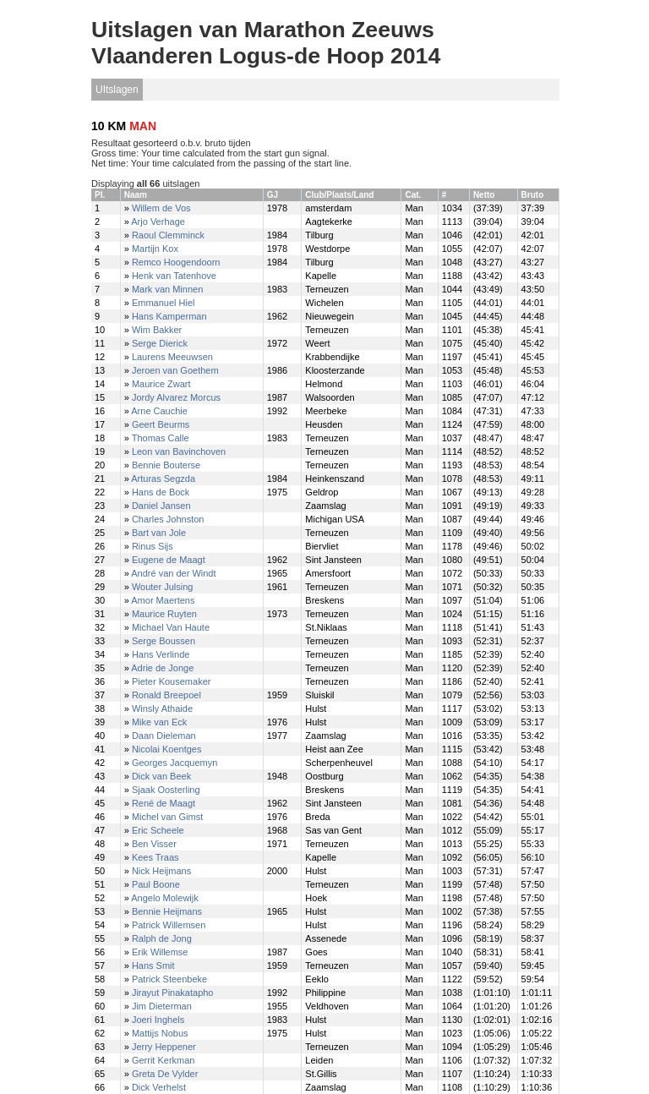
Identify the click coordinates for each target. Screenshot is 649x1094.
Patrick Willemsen (168, 925)
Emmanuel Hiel (163, 303)
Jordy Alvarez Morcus (176, 397)
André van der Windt (173, 573)
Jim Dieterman (162, 1006)
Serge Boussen (163, 641)
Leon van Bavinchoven (179, 451)
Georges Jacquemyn (175, 763)
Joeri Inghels (158, 1020)
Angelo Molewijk (164, 898)
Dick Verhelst (159, 1087)
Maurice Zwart (161, 384)
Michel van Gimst (167, 817)
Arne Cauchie (159, 411)
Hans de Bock (160, 492)
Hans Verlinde (161, 654)
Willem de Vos (161, 208)
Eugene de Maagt (168, 560)
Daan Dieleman (164, 735)
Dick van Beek (161, 776)
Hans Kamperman (169, 316)
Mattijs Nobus (160, 1033)
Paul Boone (156, 884)
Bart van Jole (159, 533)
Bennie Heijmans (167, 911)
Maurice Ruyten (164, 614)
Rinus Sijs (152, 546)
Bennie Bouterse (166, 465)
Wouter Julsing (163, 587)
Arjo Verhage (158, 221)
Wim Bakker (157, 330)
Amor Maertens (162, 600)
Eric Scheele (158, 830)
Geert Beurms (160, 424)
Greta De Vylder (165, 1074)
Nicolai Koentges (167, 749)
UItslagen (117, 90)
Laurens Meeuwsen (172, 357)
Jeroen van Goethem (175, 370)
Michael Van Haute (171, 627)
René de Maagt (163, 803)
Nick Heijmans (161, 871)
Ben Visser (154, 844)
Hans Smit (153, 965)
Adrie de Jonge (162, 668)
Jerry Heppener (164, 1047)
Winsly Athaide (162, 708)
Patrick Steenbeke (169, 979)
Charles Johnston (168, 519)
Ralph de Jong (162, 938)
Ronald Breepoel (166, 695)
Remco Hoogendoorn (176, 262)
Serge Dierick (160, 343)
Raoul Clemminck (168, 235)
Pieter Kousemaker (171, 681)
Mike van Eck (159, 722)
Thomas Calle (160, 438)
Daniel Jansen (161, 506)
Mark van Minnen (167, 289)
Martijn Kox (155, 248)
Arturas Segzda (163, 478)
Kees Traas (155, 857)
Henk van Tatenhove (174, 276)
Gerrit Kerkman (163, 1060)
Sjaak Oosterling (166, 790)
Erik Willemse (160, 952)
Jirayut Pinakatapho (173, 992)
